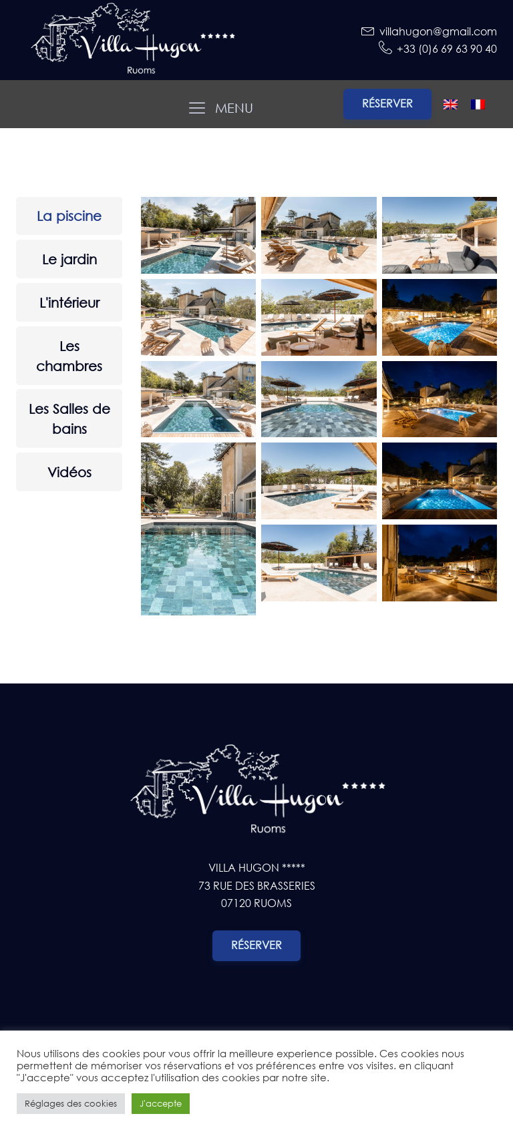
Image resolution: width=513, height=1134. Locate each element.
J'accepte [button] (161, 1103)
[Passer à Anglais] (450, 104)
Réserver (387, 103)
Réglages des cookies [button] (71, 1103)
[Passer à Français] (478, 104)
